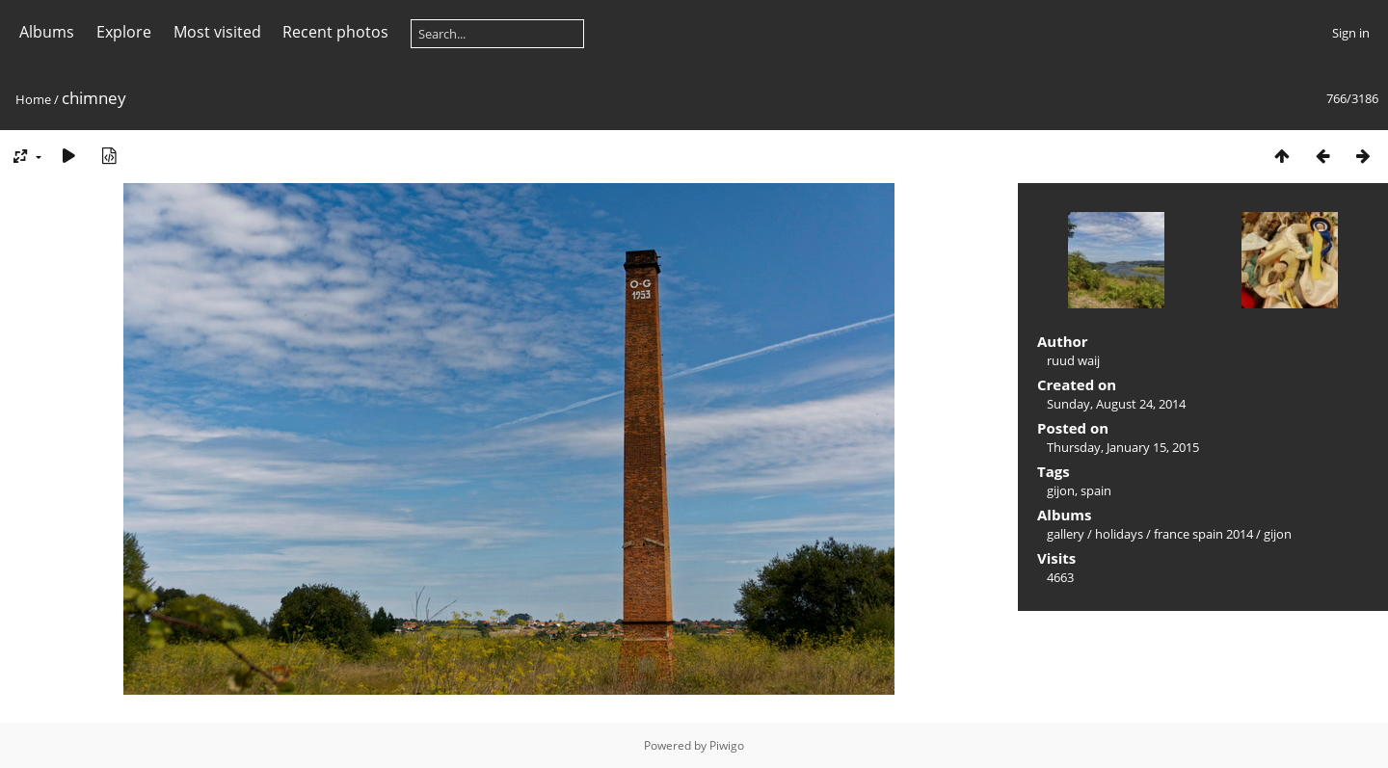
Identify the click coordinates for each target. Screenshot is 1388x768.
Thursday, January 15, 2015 (1123, 447)
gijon (1061, 490)
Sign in (1351, 32)
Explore (123, 31)
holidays (1119, 534)
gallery (1065, 534)
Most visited (217, 31)
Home (33, 99)
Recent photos (335, 31)
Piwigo (726, 745)
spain (1096, 490)
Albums (46, 31)
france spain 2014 (1203, 534)
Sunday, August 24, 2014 (1116, 403)
